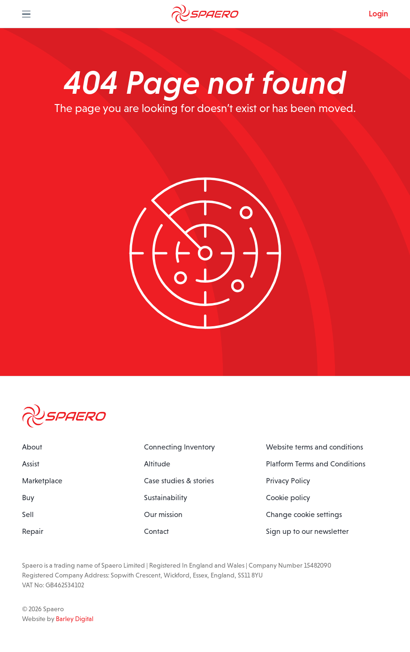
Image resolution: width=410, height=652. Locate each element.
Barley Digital (74, 618)
